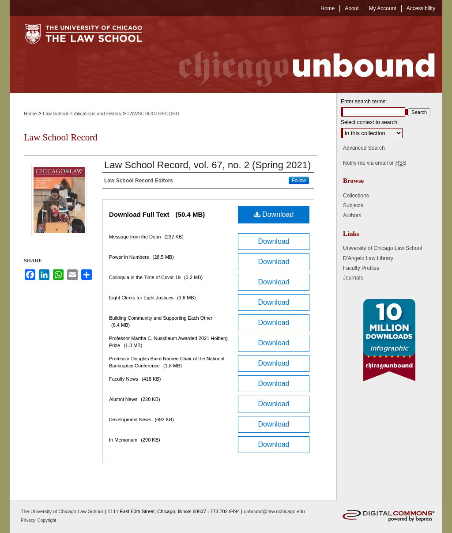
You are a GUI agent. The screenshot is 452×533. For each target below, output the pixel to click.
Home (30, 113)
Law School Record (61, 137)
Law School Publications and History (82, 113)
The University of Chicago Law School (62, 511)
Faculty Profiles (361, 268)
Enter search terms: (364, 101)
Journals (353, 278)
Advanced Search (364, 148)
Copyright (47, 520)
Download (274, 214)
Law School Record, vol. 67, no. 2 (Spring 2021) (207, 164)
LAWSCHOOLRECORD (154, 113)
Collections (356, 196)
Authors (352, 215)
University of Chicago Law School (382, 248)
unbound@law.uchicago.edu (274, 511)
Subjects (353, 205)
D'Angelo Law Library (368, 258)
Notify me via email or (374, 163)
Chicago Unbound (298, 54)
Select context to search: (370, 122)
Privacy (29, 520)
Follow (299, 180)
